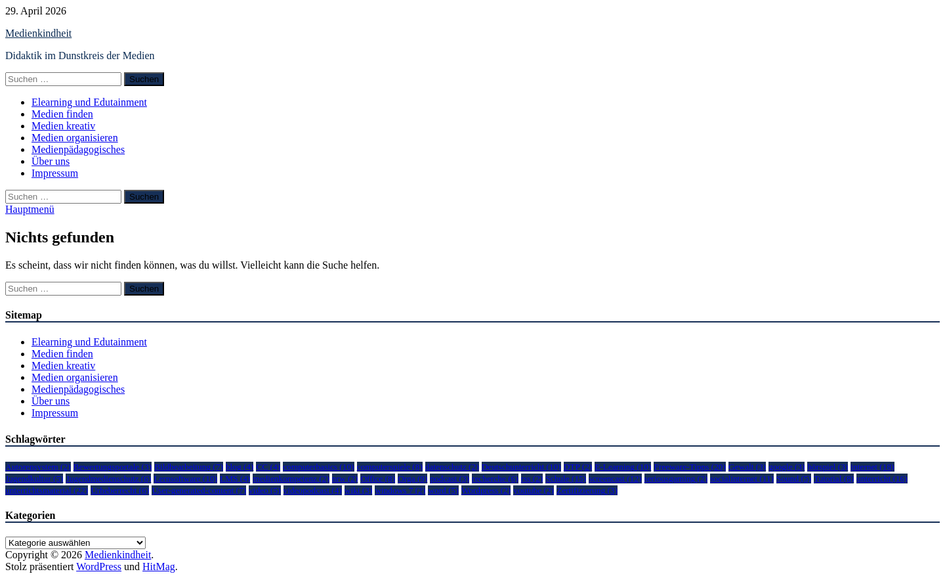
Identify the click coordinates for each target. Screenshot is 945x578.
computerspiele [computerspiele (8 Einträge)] (390, 467)
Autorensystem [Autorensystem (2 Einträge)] (38, 467)
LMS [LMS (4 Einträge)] (235, 478)
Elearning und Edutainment (89, 102)
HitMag (158, 566)
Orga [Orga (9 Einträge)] (412, 478)
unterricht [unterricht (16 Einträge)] (881, 478)
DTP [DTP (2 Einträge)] (578, 467)
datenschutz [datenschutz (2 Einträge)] (452, 467)
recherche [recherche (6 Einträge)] (495, 478)
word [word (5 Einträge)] (443, 490)
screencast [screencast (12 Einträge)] (615, 478)
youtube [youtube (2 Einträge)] (533, 490)
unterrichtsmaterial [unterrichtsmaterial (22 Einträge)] (46, 490)
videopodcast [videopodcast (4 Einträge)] (313, 490)
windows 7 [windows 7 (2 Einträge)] (400, 490)
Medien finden (62, 114)
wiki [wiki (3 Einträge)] (359, 490)
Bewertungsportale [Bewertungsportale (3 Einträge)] (113, 467)
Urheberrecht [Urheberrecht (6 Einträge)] (120, 490)
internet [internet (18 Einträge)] (872, 467)
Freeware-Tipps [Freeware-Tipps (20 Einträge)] (689, 467)
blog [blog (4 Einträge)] (240, 467)
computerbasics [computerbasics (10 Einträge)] (318, 467)
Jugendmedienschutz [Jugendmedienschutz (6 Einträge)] (108, 478)
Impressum (55, 173)
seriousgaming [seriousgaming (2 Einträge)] (676, 478)
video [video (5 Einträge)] (265, 490)
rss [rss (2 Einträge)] (532, 478)
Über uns (51, 161)
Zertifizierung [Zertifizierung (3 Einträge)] (587, 490)
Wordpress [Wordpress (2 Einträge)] (486, 490)
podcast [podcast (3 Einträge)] (449, 478)
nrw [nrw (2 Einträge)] (345, 478)
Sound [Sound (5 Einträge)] (793, 478)
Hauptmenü (29, 209)
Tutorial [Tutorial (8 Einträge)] (834, 478)
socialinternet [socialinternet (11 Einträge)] (742, 478)
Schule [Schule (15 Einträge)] (565, 478)
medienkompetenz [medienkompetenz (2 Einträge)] (291, 478)
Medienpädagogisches (78, 149)
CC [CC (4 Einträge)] (268, 467)
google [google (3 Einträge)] (786, 467)
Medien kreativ (63, 125)
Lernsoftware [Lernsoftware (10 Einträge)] (185, 478)
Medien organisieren (75, 137)
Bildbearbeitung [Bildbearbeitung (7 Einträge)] (188, 467)
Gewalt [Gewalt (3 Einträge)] (747, 467)
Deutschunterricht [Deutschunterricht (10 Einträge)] (521, 467)
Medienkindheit (38, 33)
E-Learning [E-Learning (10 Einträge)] (623, 467)
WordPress (98, 566)
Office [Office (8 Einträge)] (377, 478)
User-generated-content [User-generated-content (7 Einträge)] (199, 490)
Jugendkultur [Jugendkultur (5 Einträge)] (34, 478)
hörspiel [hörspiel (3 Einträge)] (827, 467)
